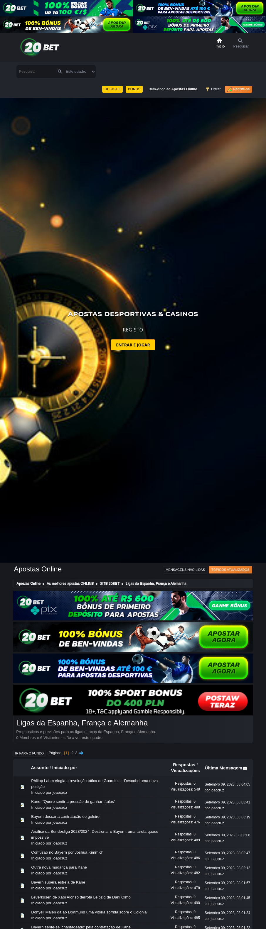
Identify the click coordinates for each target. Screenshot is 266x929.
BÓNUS (134, 71)
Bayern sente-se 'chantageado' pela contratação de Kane (81, 909)
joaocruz (60, 774)
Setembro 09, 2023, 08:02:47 (227, 835)
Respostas (184, 746)
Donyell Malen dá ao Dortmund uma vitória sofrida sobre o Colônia (89, 894)
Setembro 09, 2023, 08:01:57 (227, 865)
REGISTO (112, 71)
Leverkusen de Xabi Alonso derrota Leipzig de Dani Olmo (81, 879)
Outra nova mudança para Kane (59, 849)
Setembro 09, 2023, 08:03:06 (227, 817)
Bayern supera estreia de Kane (58, 864)
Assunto (39, 749)
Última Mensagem (226, 750)
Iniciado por (64, 749)
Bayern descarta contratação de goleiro (65, 798)
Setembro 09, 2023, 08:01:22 (227, 910)
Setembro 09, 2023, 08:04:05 (227, 766)
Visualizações (185, 752)
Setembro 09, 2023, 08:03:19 (227, 799)
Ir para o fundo (29, 735)
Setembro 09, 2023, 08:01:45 (227, 880)
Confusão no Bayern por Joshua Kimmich (67, 834)
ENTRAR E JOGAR (133, 327)
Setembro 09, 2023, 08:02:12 (227, 850)
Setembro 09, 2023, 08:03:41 (227, 784)
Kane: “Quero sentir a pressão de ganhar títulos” (73, 783)
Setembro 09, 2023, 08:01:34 (227, 895)
